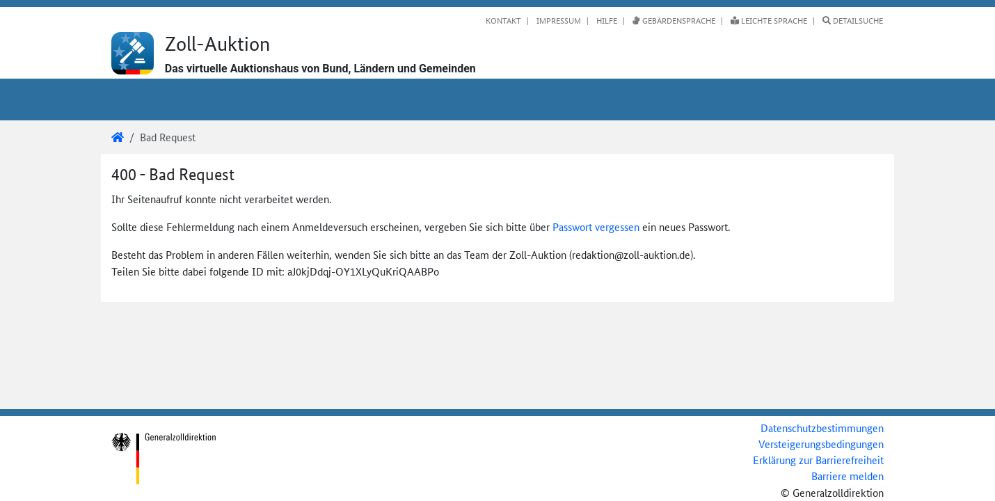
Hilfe (605, 20)
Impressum (557, 20)
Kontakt (503, 20)
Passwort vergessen (595, 226)
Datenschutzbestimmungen (822, 427)
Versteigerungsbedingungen (821, 443)
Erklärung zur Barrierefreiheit (818, 459)
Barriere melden (847, 475)
